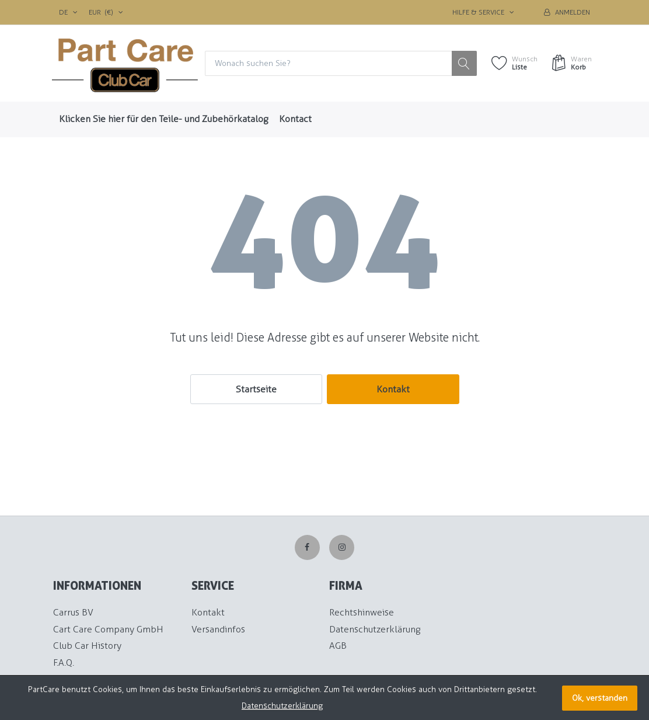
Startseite (256, 389)
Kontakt (393, 389)
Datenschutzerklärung (374, 629)
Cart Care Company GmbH (108, 629)
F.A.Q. (63, 662)
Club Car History (87, 645)
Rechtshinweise (361, 612)
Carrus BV (73, 612)
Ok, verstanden (599, 698)
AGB (338, 645)
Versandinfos (218, 629)
